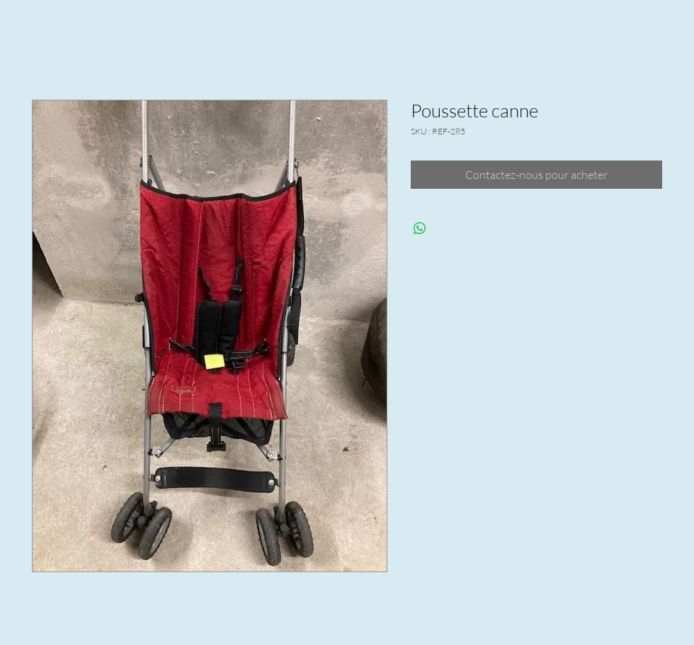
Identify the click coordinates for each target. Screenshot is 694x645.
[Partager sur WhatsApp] (419, 228)
